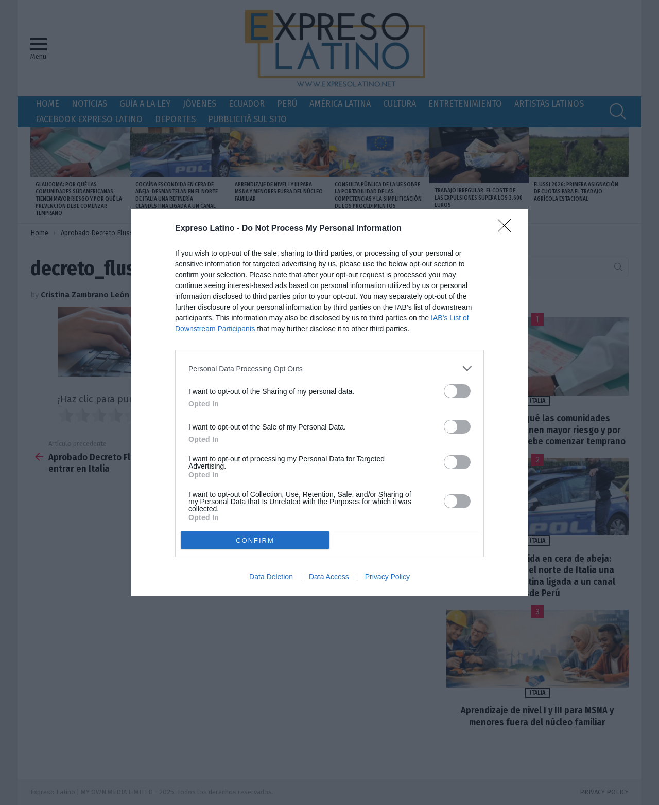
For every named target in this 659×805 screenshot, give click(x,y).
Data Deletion (271, 577)
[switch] (457, 391)
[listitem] (329, 368)
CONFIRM (255, 540)
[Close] (507, 229)
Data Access (329, 577)
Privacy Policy (387, 577)
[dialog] (329, 402)
